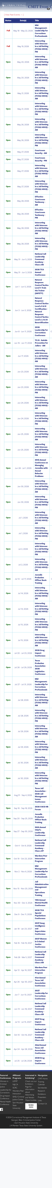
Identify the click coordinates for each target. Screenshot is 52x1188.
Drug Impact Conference (5, 1097)
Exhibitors (42, 1094)
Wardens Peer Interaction (18, 1092)
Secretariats (42, 1087)
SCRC (15, 1087)
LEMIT (15, 1081)
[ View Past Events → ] (14, 15)
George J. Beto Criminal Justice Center (26, 1119)
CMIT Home (43, 1078)
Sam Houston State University (26, 1122)
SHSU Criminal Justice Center (18, 1098)
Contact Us (42, 1103)
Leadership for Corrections (5, 1091)
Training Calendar (41, 1083)
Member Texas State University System (26, 1125)
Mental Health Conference (5, 1103)
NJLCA (15, 1084)
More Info (31, 1106)
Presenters (42, 1097)
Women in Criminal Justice (4, 1084)
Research (41, 1090)
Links (40, 1100)
